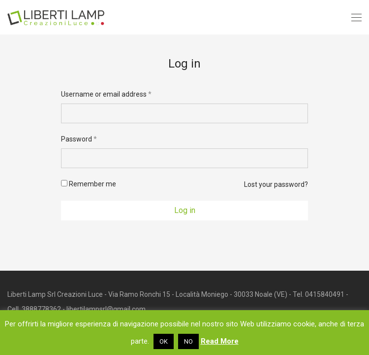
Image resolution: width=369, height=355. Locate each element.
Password (79, 139)
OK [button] (163, 341)
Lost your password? (276, 184)
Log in (184, 210)
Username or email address (106, 94)
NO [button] (188, 341)
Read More (220, 341)
